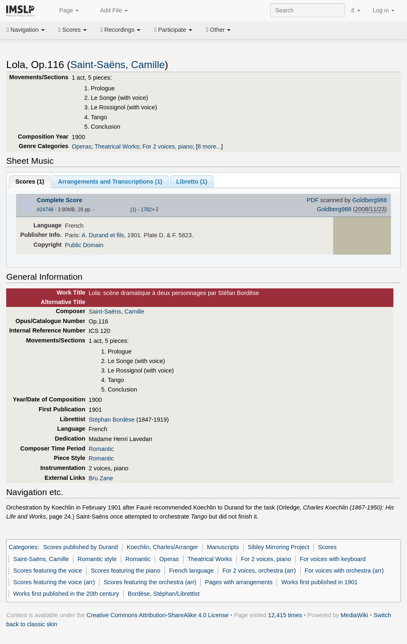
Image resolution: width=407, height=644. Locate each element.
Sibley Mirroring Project (278, 547)
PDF (313, 200)
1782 (146, 209)
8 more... (209, 146)
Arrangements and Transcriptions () (110, 181)
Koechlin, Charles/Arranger (162, 547)
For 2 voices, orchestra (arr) (259, 570)
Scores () (29, 181)
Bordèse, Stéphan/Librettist (164, 593)
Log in (384, 10)
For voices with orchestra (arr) (344, 570)
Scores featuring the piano (125, 570)
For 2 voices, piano (167, 146)
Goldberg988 (369, 200)
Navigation (26, 29)
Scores (73, 29)
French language (191, 570)
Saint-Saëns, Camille (117, 64)
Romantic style (97, 559)
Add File (109, 10)
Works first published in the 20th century (66, 593)
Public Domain (84, 245)
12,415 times (285, 615)
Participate (173, 29)
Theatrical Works (116, 146)
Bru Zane (101, 478)
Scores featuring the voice (47, 570)
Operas (81, 146)
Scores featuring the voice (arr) (54, 582)
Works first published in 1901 (319, 582)
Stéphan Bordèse (112, 419)
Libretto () (191, 181)
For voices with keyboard (333, 559)
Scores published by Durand (80, 547)
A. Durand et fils (103, 235)
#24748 (45, 209)
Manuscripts (223, 547)
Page (64, 10)
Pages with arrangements (239, 582)
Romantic (101, 449)
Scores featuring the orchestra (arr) (150, 582)
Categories (23, 547)
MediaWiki (354, 615)
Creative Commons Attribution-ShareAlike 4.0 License (157, 615)
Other (218, 29)
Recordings (120, 29)
